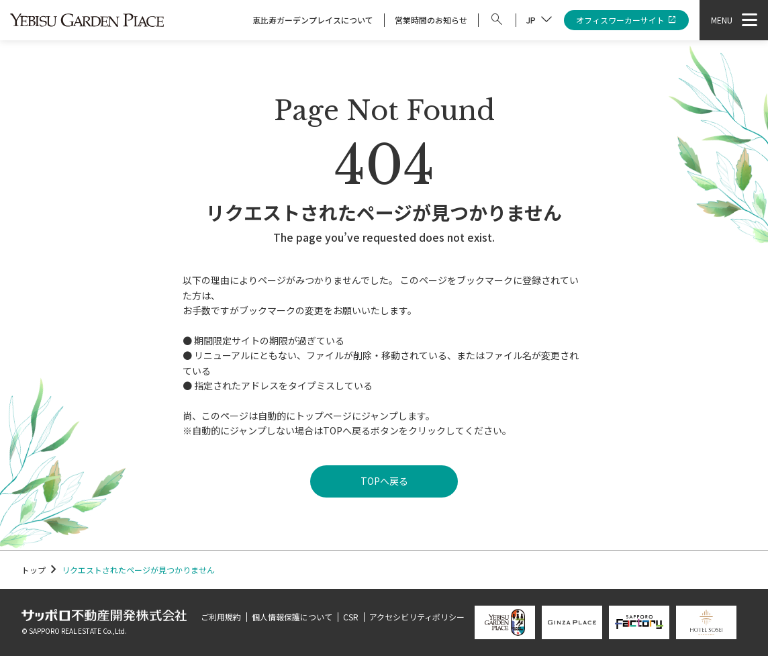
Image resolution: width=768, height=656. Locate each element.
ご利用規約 (221, 616)
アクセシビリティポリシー (417, 616)
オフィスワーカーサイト (626, 20)
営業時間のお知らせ (431, 20)
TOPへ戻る (384, 480)
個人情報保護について (292, 616)
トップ (33, 569)
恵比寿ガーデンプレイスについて (312, 20)
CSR (350, 616)
